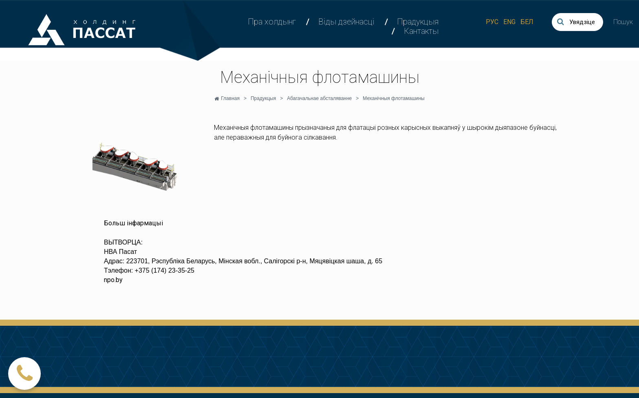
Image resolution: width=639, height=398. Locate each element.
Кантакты (421, 31)
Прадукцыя (417, 21)
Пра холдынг (272, 21)
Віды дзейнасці (346, 21)
